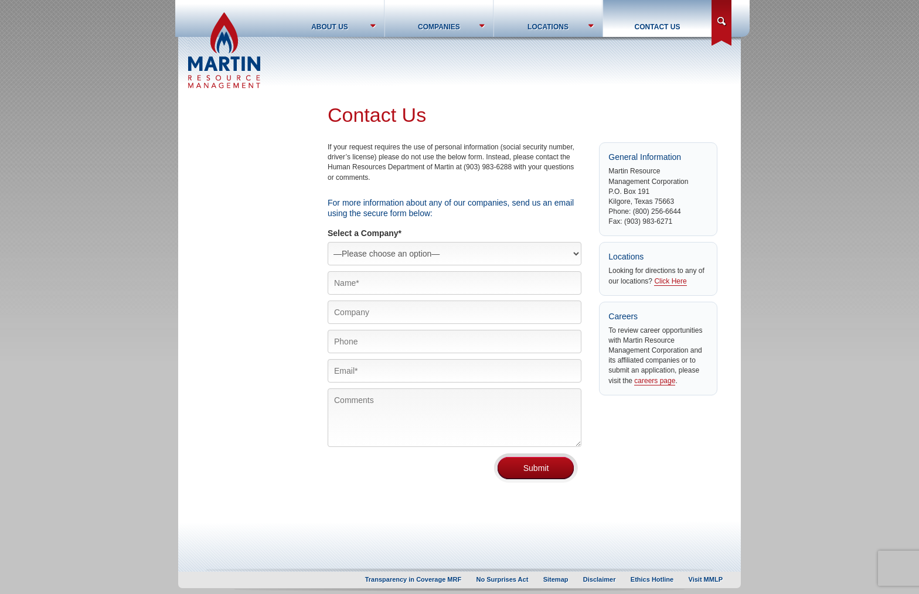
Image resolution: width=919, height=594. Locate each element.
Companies (439, 27)
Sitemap (556, 579)
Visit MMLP (706, 579)
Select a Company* (364, 233)
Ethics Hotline (652, 579)
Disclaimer (599, 579)
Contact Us (657, 27)
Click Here (670, 281)
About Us (329, 27)
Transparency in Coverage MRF (413, 579)
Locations (548, 27)
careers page (654, 381)
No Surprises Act (502, 579)
